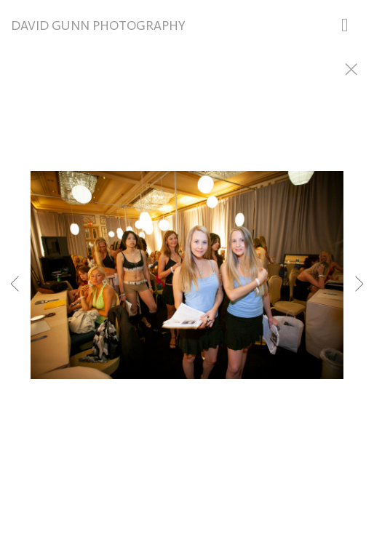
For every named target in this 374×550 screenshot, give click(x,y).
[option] (187, 293)
